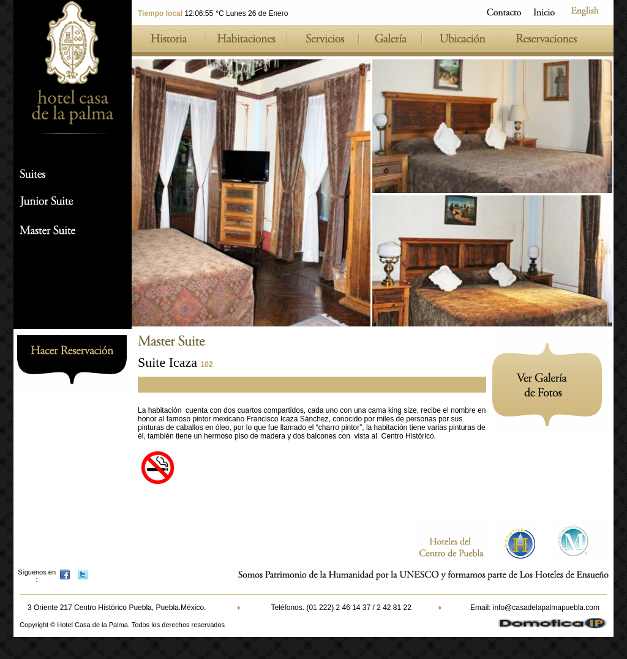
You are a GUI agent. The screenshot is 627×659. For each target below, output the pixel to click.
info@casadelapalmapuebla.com (546, 607)
